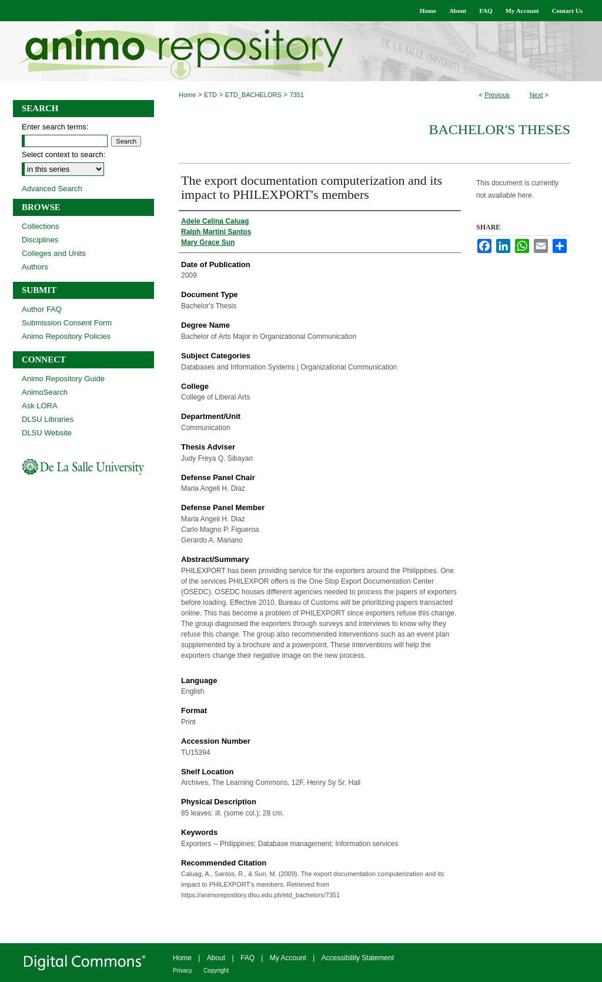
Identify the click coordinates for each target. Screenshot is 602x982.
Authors (35, 266)
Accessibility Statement (358, 958)
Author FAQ (42, 309)
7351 (296, 94)
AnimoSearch (45, 392)
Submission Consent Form (67, 322)
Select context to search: (63, 154)
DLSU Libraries (47, 419)
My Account (288, 958)
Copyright (216, 970)
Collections (40, 226)
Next (536, 94)
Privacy (182, 970)
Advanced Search (52, 188)
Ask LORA (40, 405)
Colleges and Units (54, 253)
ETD (210, 94)
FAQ (247, 958)
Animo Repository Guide (63, 378)
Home (187, 94)
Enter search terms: (55, 126)
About (216, 958)
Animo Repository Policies (66, 336)
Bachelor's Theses (499, 129)
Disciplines (40, 239)
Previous (497, 94)
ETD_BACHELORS (253, 94)
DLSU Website (47, 432)
